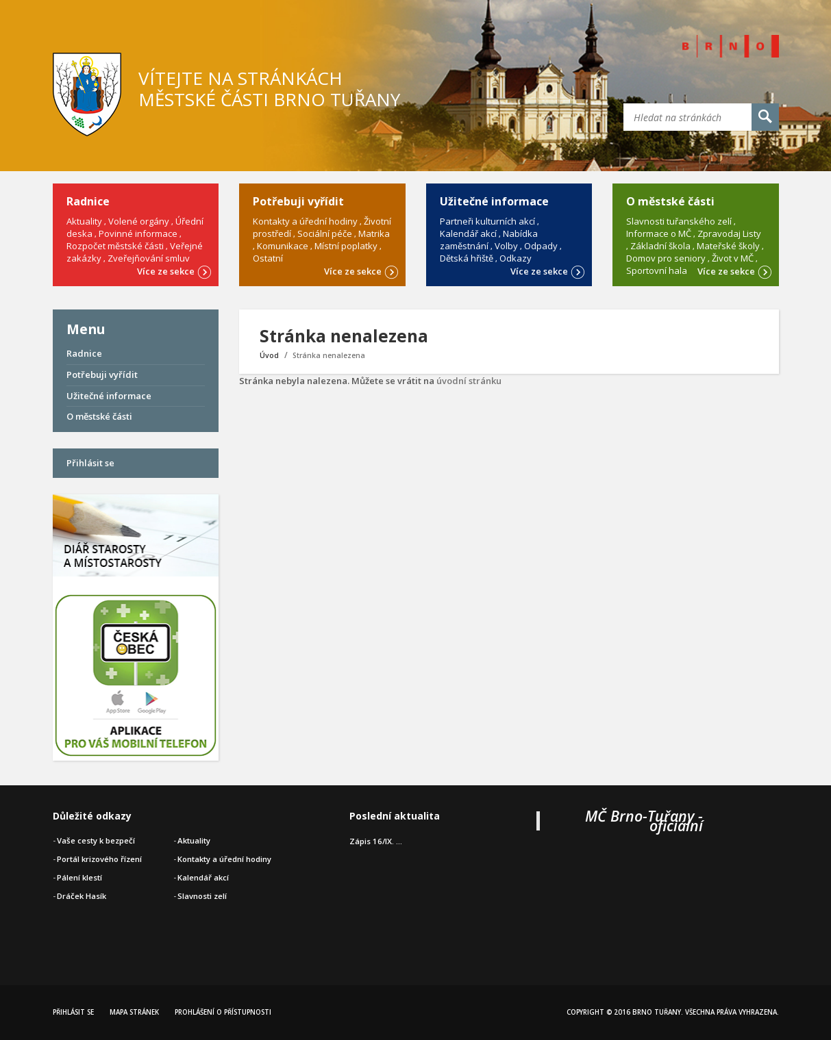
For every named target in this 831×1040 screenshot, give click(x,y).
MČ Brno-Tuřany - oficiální (644, 820)
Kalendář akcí (468, 233)
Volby (506, 246)
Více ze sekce (174, 270)
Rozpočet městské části (115, 246)
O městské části (99, 416)
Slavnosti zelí (202, 896)
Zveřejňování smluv (149, 258)
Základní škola (660, 246)
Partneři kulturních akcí (487, 221)
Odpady (541, 246)
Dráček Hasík (81, 896)
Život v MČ (733, 258)
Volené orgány (138, 221)
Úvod (269, 355)
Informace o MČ (658, 233)
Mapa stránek (134, 1012)
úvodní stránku (468, 381)
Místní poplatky (345, 246)
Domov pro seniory (666, 258)
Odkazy (515, 258)
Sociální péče (324, 233)
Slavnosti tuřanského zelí (679, 221)
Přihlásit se (90, 463)
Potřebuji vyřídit (102, 374)
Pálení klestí (79, 877)
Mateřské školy (728, 246)
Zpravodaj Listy (729, 233)
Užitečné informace (108, 396)
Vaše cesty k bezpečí (96, 840)
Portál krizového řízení (99, 859)
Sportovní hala (656, 270)
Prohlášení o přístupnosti (223, 1012)
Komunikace (282, 246)
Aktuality (84, 221)
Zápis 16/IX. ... (375, 841)
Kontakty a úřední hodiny (305, 221)
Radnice (84, 353)
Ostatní (268, 258)
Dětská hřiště (466, 258)
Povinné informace (138, 233)
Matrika (374, 233)
